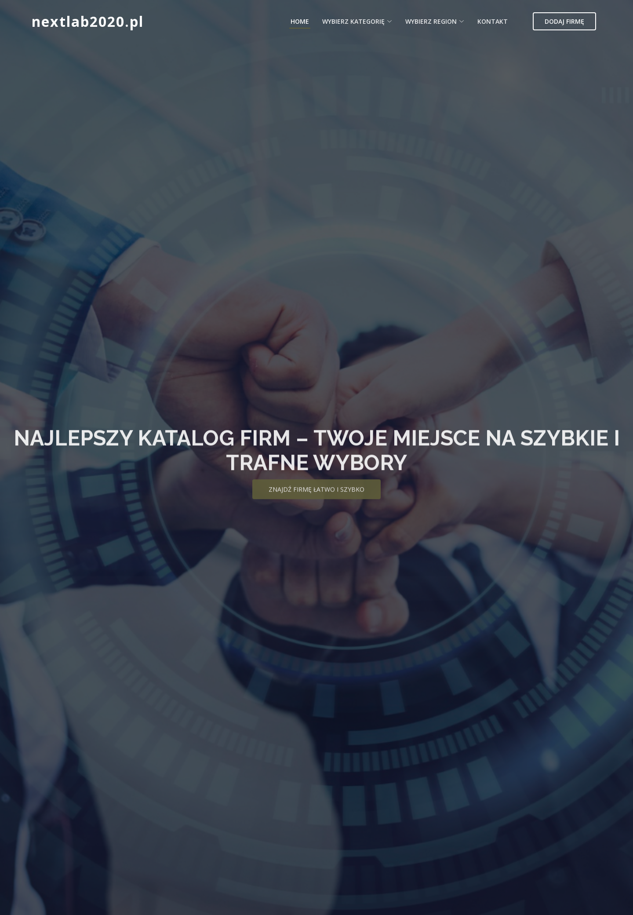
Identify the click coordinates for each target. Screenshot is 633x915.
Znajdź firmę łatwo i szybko (316, 496)
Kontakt (492, 21)
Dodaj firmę (564, 21)
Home (300, 21)
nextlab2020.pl (88, 21)
